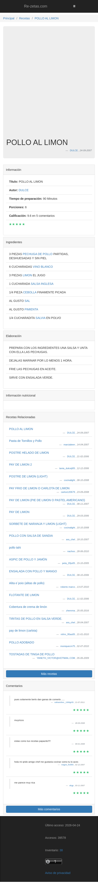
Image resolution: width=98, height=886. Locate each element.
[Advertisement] (49, 85)
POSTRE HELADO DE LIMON (29, 452)
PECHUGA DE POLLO (38, 254)
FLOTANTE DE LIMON (24, 595)
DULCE (71, 432)
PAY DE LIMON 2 (20, 464)
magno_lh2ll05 (67, 765)
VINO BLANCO (43, 266)
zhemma (71, 610)
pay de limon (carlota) (23, 630)
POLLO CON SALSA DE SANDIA (31, 535)
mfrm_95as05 (68, 634)
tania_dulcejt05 (67, 468)
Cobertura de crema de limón (28, 606)
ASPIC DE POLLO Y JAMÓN (28, 559)
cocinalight (70, 480)
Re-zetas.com (35, 6)
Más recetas (49, 673)
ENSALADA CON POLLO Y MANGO (33, 571)
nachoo (71, 551)
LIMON (28, 275)
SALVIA (41, 318)
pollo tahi (15, 547)
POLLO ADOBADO (21, 642)
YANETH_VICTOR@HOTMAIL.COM (56, 658)
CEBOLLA (30, 292)
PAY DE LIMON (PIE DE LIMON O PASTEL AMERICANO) (47, 500)
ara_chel (71, 539)
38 (61, 850)
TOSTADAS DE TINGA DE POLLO (32, 654)
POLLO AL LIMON (21, 429)
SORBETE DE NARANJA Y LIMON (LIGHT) (37, 523)
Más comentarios (49, 809)
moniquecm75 (68, 646)
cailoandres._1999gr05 (64, 702)
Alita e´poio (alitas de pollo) (27, 583)
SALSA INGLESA (42, 283)
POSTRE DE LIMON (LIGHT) (28, 476)
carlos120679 (68, 492)
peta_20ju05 (69, 563)
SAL (27, 300)
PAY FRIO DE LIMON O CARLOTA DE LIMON (39, 488)
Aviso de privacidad (57, 873)
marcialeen (70, 444)
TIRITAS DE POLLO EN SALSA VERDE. (35, 618)
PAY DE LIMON (19, 512)
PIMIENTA (31, 309)
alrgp (71, 785)
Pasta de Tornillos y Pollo (25, 440)
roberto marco (68, 587)
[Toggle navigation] (74, 6)
